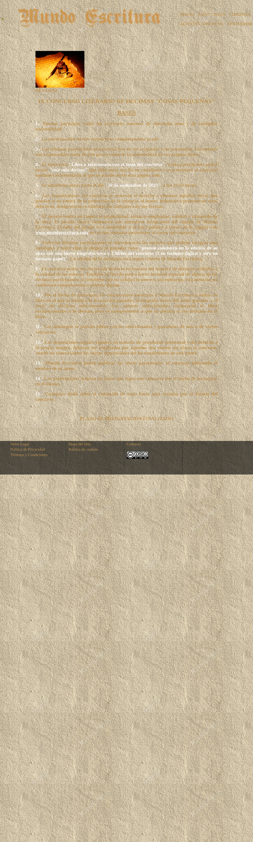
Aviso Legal (19, 444)
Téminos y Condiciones (28, 455)
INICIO (187, 14)
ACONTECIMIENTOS (201, 23)
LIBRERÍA (239, 14)
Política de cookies (83, 449)
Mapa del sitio (80, 444)
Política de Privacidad (27, 449)
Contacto (134, 444)
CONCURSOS (211, 14)
